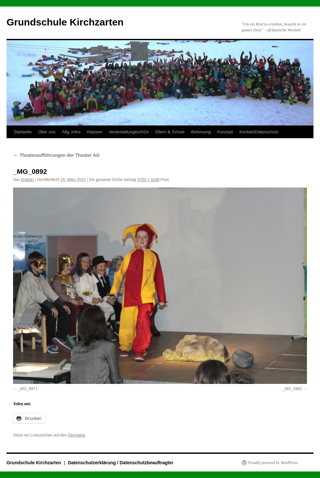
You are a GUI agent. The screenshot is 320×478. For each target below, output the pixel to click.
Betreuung (201, 131)
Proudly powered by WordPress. (273, 462)
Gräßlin (27, 179)
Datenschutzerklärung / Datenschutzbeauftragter (121, 462)
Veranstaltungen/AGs (129, 131)
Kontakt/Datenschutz (259, 131)
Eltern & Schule (170, 131)
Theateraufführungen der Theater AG (56, 155)
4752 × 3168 (148, 179)
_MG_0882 (292, 389)
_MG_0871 (27, 389)
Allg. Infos (71, 131)
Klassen (94, 131)
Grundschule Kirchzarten (65, 22)
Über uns (47, 131)
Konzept (225, 131)
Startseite (23, 131)
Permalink (76, 435)
